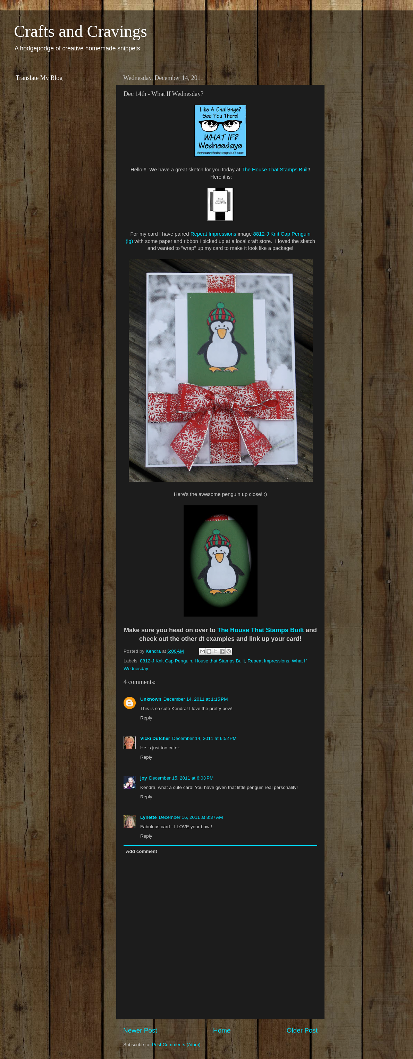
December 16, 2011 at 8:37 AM (191, 817)
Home (221, 1030)
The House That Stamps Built (275, 169)
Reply (146, 717)
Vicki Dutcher (155, 738)
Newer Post (140, 1030)
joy (143, 778)
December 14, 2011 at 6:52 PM (204, 738)
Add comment (141, 851)
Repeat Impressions (213, 234)
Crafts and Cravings (80, 31)
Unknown (150, 699)
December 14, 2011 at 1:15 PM (195, 699)
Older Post (302, 1030)
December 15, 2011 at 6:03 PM (181, 778)
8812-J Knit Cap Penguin (166, 660)
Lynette (148, 817)
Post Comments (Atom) (176, 1044)
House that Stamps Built (220, 660)
